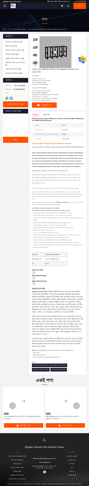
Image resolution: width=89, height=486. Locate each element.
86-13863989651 (80, 1)
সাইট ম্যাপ (72, 471)
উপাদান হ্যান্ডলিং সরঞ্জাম (19, 29)
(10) (13, 69)
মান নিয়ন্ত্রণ (72, 464)
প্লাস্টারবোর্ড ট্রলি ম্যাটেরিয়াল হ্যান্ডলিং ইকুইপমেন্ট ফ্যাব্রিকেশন (49, 365)
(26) (11, 54)
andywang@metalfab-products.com (58, 1)
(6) (15, 64)
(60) (13, 73)
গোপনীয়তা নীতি (71, 475)
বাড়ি (4, 29)
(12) (13, 42)
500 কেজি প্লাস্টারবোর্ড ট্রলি (40, 369)
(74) (14, 50)
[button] (35, 65)
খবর (72, 467)
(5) (11, 46)
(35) (14, 58)
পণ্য (9, 29)
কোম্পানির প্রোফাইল (71, 456)
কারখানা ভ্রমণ (71, 460)
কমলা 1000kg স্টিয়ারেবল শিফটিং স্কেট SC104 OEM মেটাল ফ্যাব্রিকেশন (22, 418)
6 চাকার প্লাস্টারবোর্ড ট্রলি (58, 369)
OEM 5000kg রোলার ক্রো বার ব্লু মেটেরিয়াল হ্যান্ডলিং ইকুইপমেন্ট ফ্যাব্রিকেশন (62, 418)
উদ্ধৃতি (79, 6)
